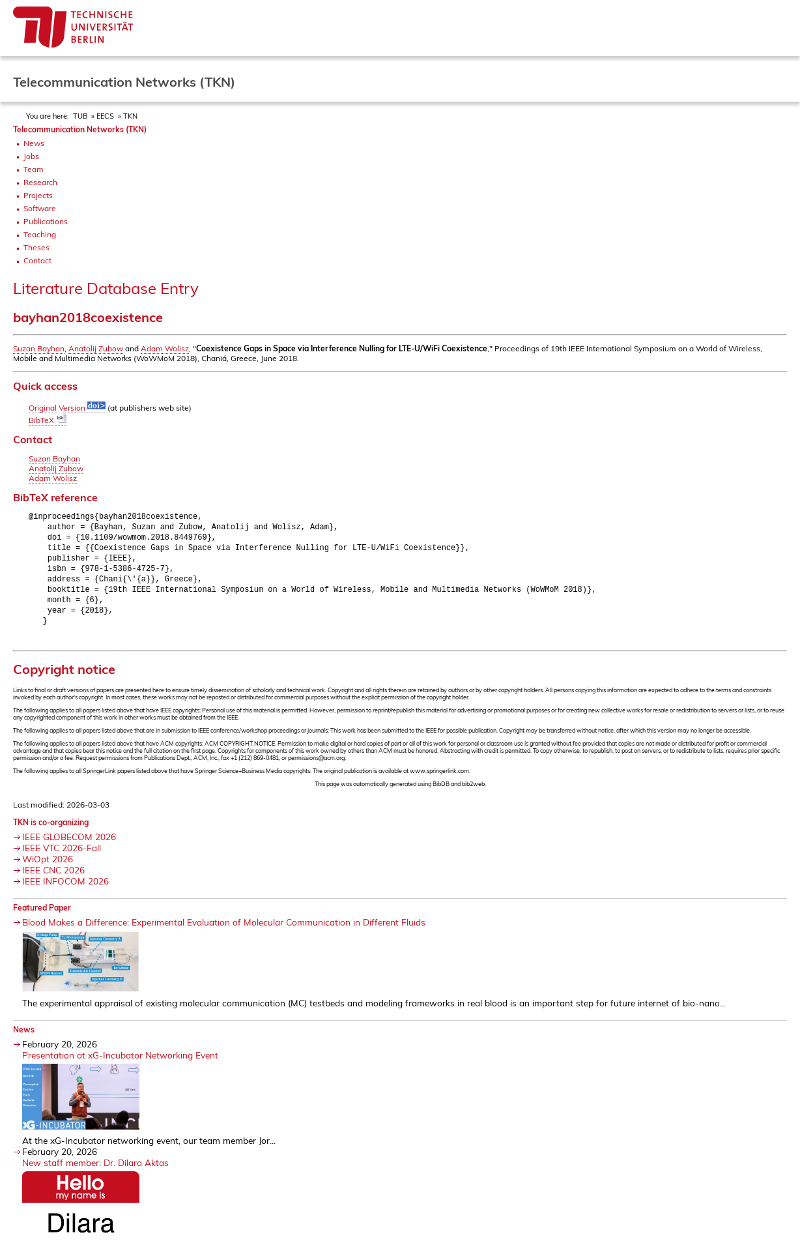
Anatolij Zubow (95, 348)
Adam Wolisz (165, 348)
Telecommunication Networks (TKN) (80, 129)
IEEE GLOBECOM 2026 (69, 845)
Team (33, 169)
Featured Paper (42, 916)
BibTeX (47, 420)
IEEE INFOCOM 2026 (65, 889)
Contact (37, 260)
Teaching (39, 234)
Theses (36, 247)
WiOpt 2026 (47, 867)
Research (40, 182)
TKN (130, 116)
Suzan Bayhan (38, 348)
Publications (45, 221)
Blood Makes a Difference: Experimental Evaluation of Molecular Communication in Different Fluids (223, 930)
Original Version (67, 408)
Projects (38, 195)
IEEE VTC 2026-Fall (61, 856)
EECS (105, 116)
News (33, 143)
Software (39, 208)
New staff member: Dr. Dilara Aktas (95, 1170)
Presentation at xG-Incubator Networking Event (120, 1063)
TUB (80, 116)
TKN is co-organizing (51, 831)
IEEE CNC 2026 (53, 878)
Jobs (31, 156)
